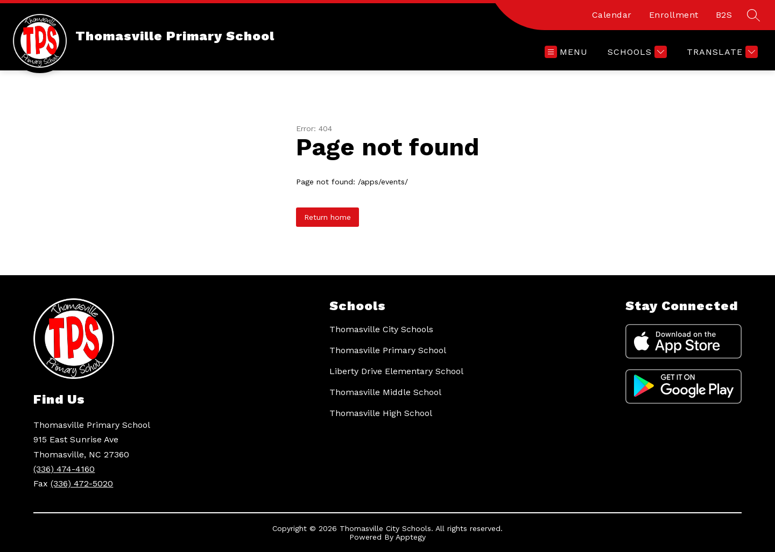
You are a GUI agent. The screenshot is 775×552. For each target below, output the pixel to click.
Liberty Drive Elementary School (396, 371)
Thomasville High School (380, 413)
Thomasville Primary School (387, 350)
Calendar (612, 15)
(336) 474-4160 (64, 469)
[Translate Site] (721, 52)
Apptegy (411, 537)
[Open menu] (566, 52)
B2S (724, 15)
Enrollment (674, 15)
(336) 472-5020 (82, 483)
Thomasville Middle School (385, 392)
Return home (327, 217)
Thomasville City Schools (381, 329)
